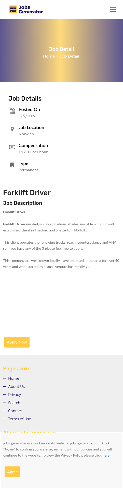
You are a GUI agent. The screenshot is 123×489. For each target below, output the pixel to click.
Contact (15, 411)
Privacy (14, 394)
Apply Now (17, 341)
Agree (12, 471)
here (106, 455)
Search (14, 403)
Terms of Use (19, 419)
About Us (16, 386)
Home (49, 56)
